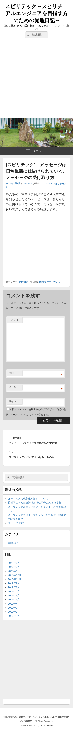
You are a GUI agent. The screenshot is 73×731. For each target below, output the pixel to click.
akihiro (28, 183)
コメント (14, 319)
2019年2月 (14, 611)
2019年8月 (14, 587)
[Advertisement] (36, 79)
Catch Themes (46, 725)
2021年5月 (14, 562)
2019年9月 (14, 583)
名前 (11, 372)
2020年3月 (14, 567)
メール (12, 386)
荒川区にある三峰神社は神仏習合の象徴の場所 (34, 502)
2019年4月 (14, 603)
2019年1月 (14, 615)
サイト (12, 401)
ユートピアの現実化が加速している (28, 498)
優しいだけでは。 (18, 523)
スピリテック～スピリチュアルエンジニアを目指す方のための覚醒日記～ (36, 13)
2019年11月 (14, 579)
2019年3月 (14, 607)
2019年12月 (14, 575)
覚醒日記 (23, 282)
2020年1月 (14, 571)
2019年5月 (14, 599)
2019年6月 (14, 595)
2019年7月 (14, 591)
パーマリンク (54, 282)
